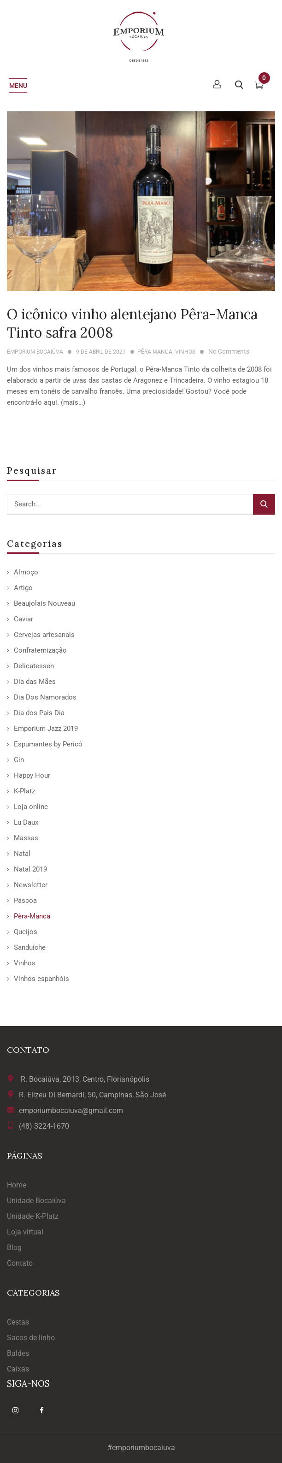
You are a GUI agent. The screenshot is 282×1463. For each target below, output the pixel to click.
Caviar (23, 619)
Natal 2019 (30, 869)
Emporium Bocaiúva (35, 352)
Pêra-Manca (32, 916)
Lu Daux (26, 822)
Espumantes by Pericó (48, 744)
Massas (26, 838)
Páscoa (25, 900)
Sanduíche (30, 947)
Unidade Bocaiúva (36, 1200)
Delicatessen (34, 666)
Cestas (18, 1322)
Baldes (18, 1353)
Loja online (31, 807)
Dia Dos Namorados (45, 697)
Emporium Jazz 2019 (46, 728)
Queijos (25, 932)
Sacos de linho (31, 1337)
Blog (14, 1247)
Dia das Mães (35, 681)
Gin (19, 760)
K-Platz (24, 791)
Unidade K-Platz (33, 1216)
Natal (22, 853)
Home (16, 1185)
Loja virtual (25, 1232)
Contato (20, 1263)
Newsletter (30, 885)
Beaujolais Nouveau (44, 603)
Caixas (18, 1369)
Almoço (26, 572)
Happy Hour (32, 775)
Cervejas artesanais (44, 635)
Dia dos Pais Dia (39, 713)
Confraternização (40, 650)
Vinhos (24, 963)
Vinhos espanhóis (41, 979)
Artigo (23, 588)
